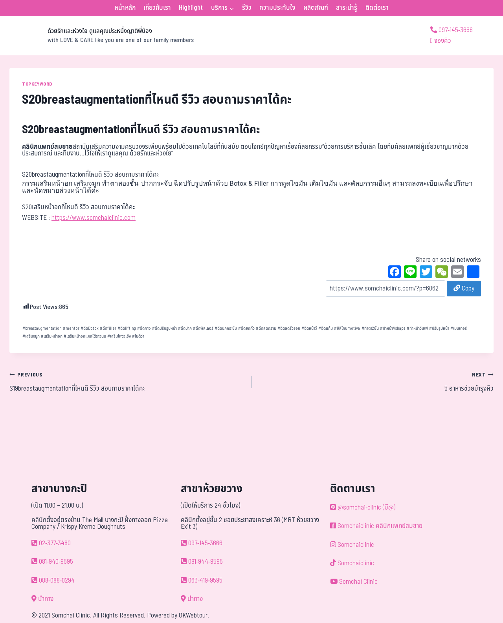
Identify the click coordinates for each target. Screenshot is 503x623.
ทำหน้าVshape (393, 328)
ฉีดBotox (90, 328)
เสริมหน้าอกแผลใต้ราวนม (85, 336)
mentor (71, 328)
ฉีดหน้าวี (309, 328)
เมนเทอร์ (458, 328)
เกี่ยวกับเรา (157, 8)
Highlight (191, 8)
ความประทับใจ (277, 8)
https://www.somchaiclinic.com (93, 218)
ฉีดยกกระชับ (226, 328)
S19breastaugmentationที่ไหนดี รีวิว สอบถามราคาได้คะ (127, 381)
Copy (463, 288)
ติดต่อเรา (377, 8)
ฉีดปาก (185, 328)
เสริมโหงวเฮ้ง (119, 336)
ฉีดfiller (108, 328)
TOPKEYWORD (37, 84)
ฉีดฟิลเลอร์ (203, 328)
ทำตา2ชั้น (370, 328)
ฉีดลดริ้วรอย (288, 328)
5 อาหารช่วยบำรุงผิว (376, 381)
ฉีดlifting (126, 328)
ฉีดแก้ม (325, 328)
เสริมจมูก (31, 336)
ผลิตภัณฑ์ (315, 8)
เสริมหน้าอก (51, 336)
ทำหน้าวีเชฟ (417, 328)
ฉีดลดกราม (266, 328)
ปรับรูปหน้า (439, 328)
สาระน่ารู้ (346, 8)
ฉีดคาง (144, 328)
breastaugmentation (42, 328)
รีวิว (247, 8)
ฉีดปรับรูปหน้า (164, 328)
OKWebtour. (194, 615)
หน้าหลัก (125, 8)
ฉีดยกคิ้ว (246, 328)
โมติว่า (138, 336)
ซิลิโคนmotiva (347, 328)
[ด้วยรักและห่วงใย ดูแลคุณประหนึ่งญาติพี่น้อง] (101, 35)
